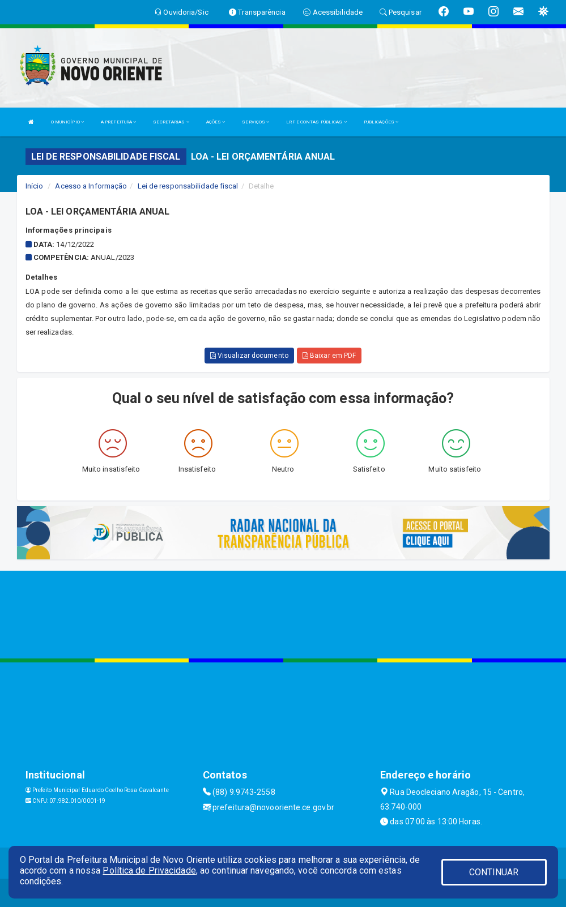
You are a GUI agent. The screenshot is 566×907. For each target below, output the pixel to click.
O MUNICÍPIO (67, 122)
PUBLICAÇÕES (381, 122)
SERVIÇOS (255, 122)
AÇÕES (215, 122)
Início (34, 186)
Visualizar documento (249, 356)
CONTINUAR (494, 872)
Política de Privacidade (149, 870)
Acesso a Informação (91, 186)
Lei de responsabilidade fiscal (188, 186)
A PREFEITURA (118, 122)
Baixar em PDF (329, 356)
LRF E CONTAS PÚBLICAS (316, 122)
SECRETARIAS (171, 122)
